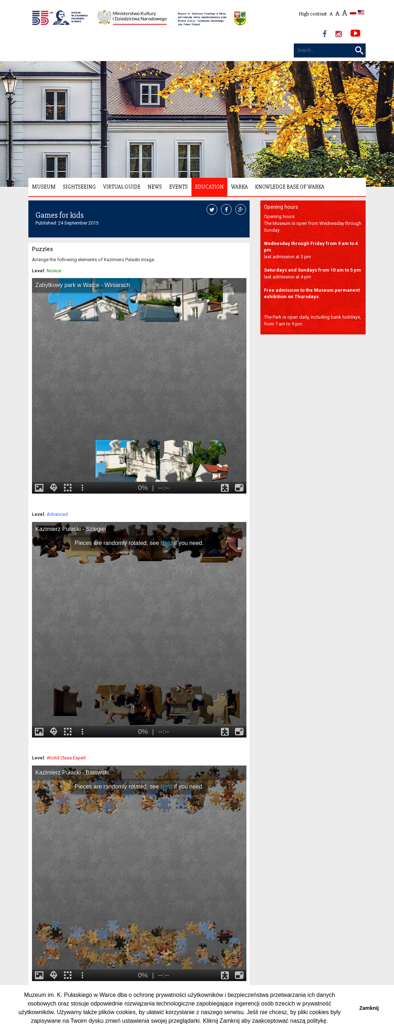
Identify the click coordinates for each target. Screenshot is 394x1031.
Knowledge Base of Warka (289, 187)
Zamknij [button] (369, 1008)
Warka (239, 187)
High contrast (313, 14)
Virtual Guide (121, 187)
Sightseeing (79, 187)
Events (178, 187)
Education (209, 187)
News (155, 187)
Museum (44, 187)
